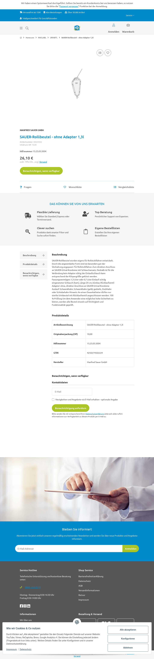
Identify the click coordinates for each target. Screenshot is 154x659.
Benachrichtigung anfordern (70, 408)
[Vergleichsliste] (100, 52)
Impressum (12, 649)
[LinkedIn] (28, 606)
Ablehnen (127, 647)
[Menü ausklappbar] (21, 28)
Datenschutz (26, 649)
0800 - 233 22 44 (33, 587)
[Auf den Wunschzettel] (108, 52)
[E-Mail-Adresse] (68, 548)
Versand (43, 161)
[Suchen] (27, 28)
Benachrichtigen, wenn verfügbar (41, 170)
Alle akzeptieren (127, 629)
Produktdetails (33, 264)
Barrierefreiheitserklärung (91, 576)
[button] (130, 15)
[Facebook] (21, 606)
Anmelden (130, 548)
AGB (81, 585)
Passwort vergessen (69, 6)
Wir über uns (26, 620)
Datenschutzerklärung (95, 414)
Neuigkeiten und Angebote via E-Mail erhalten (86, 399)
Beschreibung (33, 255)
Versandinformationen (89, 590)
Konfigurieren (127, 638)
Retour (82, 595)
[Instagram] (25, 606)
